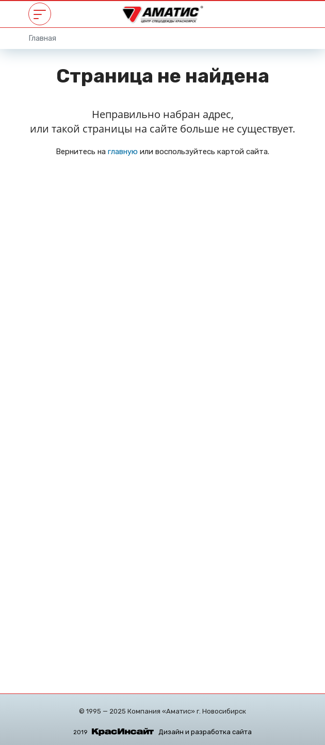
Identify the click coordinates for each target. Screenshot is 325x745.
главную (123, 151)
